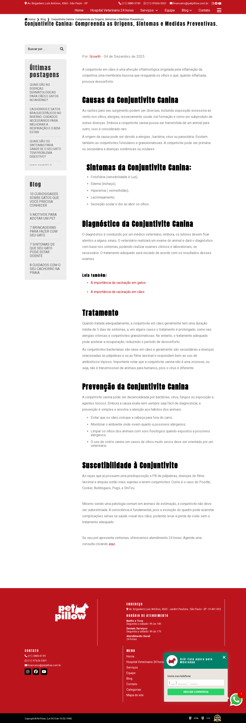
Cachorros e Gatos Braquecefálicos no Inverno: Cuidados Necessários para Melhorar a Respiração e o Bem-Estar (45, 120)
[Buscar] (62, 49)
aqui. (112, 544)
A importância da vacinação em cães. (118, 292)
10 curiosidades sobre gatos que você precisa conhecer (44, 199)
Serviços (147, 10)
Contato (204, 10)
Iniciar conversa (195, 691)
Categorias (133, 689)
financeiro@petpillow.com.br (43, 665)
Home (79, 10)
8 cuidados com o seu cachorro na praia (45, 269)
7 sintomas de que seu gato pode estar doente (42, 250)
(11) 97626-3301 (155, 3)
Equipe (170, 10)
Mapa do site (135, 695)
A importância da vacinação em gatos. (118, 283)
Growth (95, 56)
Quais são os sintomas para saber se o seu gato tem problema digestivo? (45, 149)
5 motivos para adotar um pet (43, 216)
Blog (185, 10)
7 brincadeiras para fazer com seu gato (43, 231)
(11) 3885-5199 (129, 3)
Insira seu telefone (179, 676)
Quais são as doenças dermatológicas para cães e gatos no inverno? (44, 92)
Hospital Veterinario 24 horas (112, 10)
